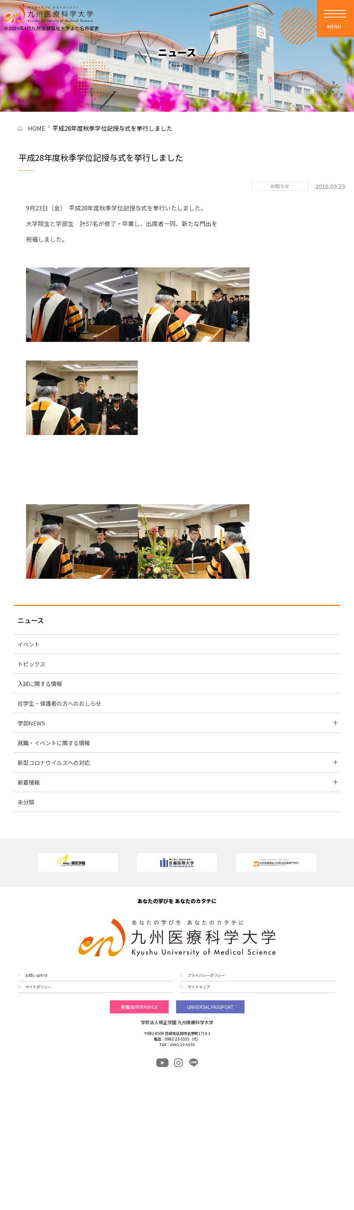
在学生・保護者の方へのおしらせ (59, 703)
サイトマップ (199, 987)
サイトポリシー (38, 987)
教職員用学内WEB (139, 1007)
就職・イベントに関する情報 (53, 743)
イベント (28, 644)
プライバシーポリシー (206, 975)
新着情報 (28, 782)
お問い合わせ (36, 975)
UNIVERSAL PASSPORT (210, 1007)
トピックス (31, 664)
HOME (36, 128)
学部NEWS (31, 723)
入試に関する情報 (39, 683)
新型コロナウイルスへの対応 (53, 762)
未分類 (25, 802)
